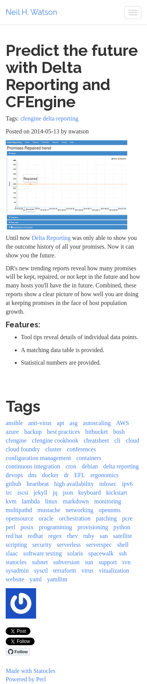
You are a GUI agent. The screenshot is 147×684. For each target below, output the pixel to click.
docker (50, 475)
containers (88, 458)
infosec (108, 484)
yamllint (57, 579)
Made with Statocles (30, 671)
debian (90, 466)
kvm (11, 501)
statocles (16, 562)
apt (61, 423)
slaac (12, 553)
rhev (72, 536)
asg (73, 423)
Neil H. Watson (31, 12)
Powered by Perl (26, 679)
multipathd (19, 510)
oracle (46, 518)
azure (12, 431)
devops (14, 475)
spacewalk (101, 553)
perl (10, 527)
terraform (64, 570)
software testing (42, 553)
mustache (48, 510)
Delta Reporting (51, 238)
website (15, 579)
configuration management (38, 458)
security (42, 544)
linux (51, 501)
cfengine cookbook (55, 440)
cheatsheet (96, 440)
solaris (75, 553)
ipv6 (127, 484)
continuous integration (33, 466)
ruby (88, 536)
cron (71, 466)
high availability (74, 484)
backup (33, 431)
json (68, 492)
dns (32, 475)
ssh (122, 553)
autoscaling (97, 423)
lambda (31, 501)
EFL (79, 475)
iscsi (22, 492)
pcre (127, 518)
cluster (53, 449)
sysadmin (17, 570)
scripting (16, 544)
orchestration (75, 518)
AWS (122, 423)
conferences (81, 449)
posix (27, 527)
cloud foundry (23, 449)
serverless (69, 544)
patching (106, 518)
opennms (110, 510)
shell (122, 544)
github (13, 484)
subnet (40, 562)
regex (55, 536)
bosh (119, 431)
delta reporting (61, 118)
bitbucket (96, 431)
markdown (76, 501)
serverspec (99, 544)
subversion (66, 562)
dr (66, 475)
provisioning (92, 527)
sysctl (40, 570)
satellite (122, 536)
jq (55, 492)
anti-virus (39, 423)
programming (55, 527)
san (103, 536)
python (122, 527)
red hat (14, 536)
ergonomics (104, 475)
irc (9, 492)
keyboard (89, 492)
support (107, 562)
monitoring (107, 501)
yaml (36, 579)
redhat (35, 536)
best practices (63, 431)
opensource (19, 518)
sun (89, 562)
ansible (14, 423)
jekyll (40, 492)
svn (126, 562)
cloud (132, 440)
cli (117, 440)
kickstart (116, 492)
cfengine (30, 118)
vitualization (114, 570)
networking (79, 510)
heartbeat (38, 484)
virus (87, 570)
